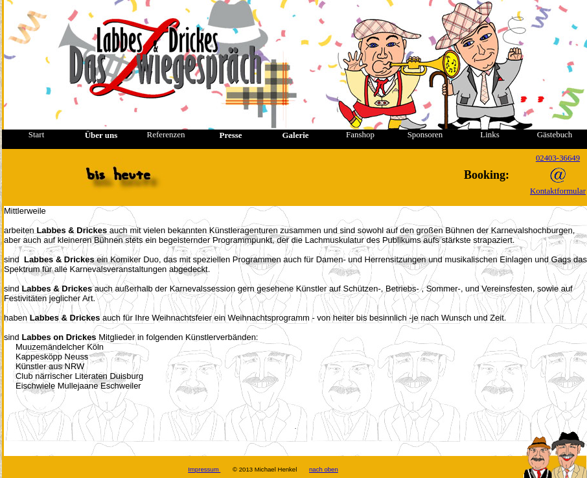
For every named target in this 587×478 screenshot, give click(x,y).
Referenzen (166, 134)
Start (36, 134)
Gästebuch (555, 134)
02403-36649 (558, 158)
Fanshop (360, 134)
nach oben (323, 469)
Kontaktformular (558, 191)
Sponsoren (425, 134)
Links (490, 134)
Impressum (204, 469)
